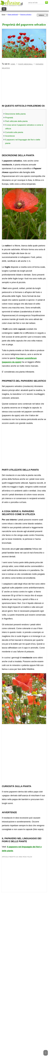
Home (3, 14)
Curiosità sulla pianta (14, 132)
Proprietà (9, 118)
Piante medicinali (13, 14)
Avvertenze (10, 136)
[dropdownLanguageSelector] (42, 15)
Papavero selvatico (25, 14)
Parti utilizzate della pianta (16, 121)
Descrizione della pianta (15, 114)
